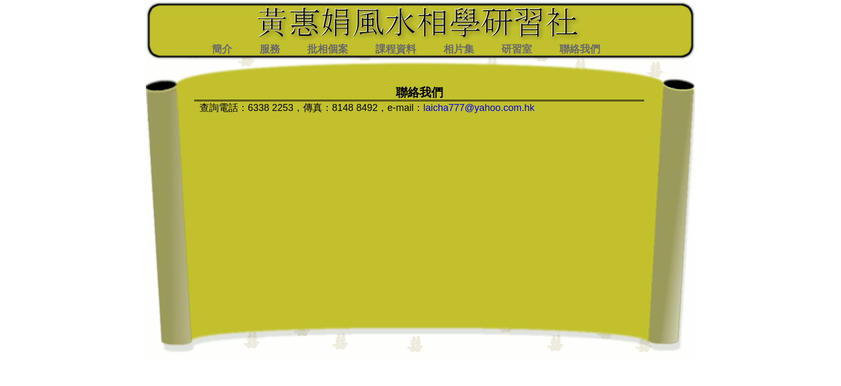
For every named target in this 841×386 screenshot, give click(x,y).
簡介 (222, 49)
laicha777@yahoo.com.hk (478, 107)
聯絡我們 (579, 49)
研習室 (516, 49)
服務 (270, 49)
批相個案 (327, 49)
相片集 (459, 49)
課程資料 (395, 49)
